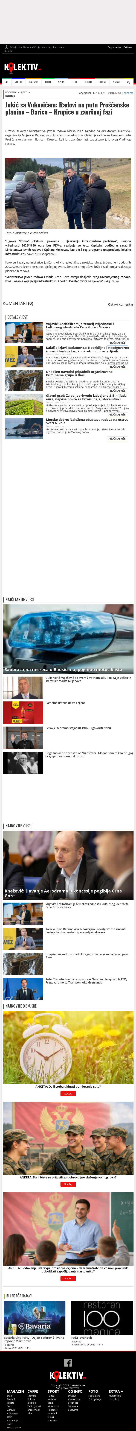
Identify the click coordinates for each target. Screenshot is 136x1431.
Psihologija (12, 1413)
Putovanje (12, 1420)
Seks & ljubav (14, 1427)
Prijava (128, 47)
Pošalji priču (16, 47)
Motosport (53, 1406)
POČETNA (11, 92)
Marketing (47, 47)
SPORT (61, 82)
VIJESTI (18, 82)
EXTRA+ (102, 82)
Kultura (31, 1399)
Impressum (58, 47)
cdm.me (128, 93)
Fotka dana (94, 1395)
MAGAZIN (33, 82)
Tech (9, 1406)
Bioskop (31, 1402)
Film (29, 1413)
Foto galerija (94, 1399)
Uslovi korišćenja (31, 47)
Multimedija (115, 1395)
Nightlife (31, 1395)
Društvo (10, 96)
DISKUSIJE (21, 1006)
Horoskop (114, 1399)
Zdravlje (11, 1409)
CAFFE (48, 82)
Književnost (33, 1409)
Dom (9, 1416)
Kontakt (8, 50)
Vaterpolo (53, 1413)
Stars (9, 1395)
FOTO (74, 82)
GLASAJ (68, 1093)
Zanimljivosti (34, 1406)
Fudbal (51, 1395)
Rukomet (52, 1409)
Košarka (52, 1399)
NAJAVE (116, 82)
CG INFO (88, 82)
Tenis (50, 1402)
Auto (9, 1424)
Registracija (114, 47)
